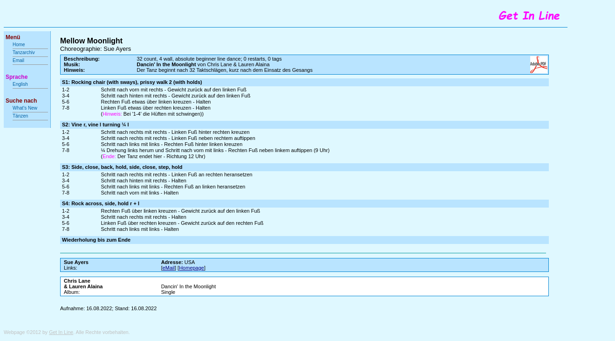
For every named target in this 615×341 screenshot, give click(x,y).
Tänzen (20, 115)
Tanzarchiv (24, 52)
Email (18, 60)
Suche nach (21, 100)
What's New (26, 108)
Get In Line (61, 332)
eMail (169, 268)
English (20, 84)
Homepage (191, 268)
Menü (13, 37)
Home (19, 44)
